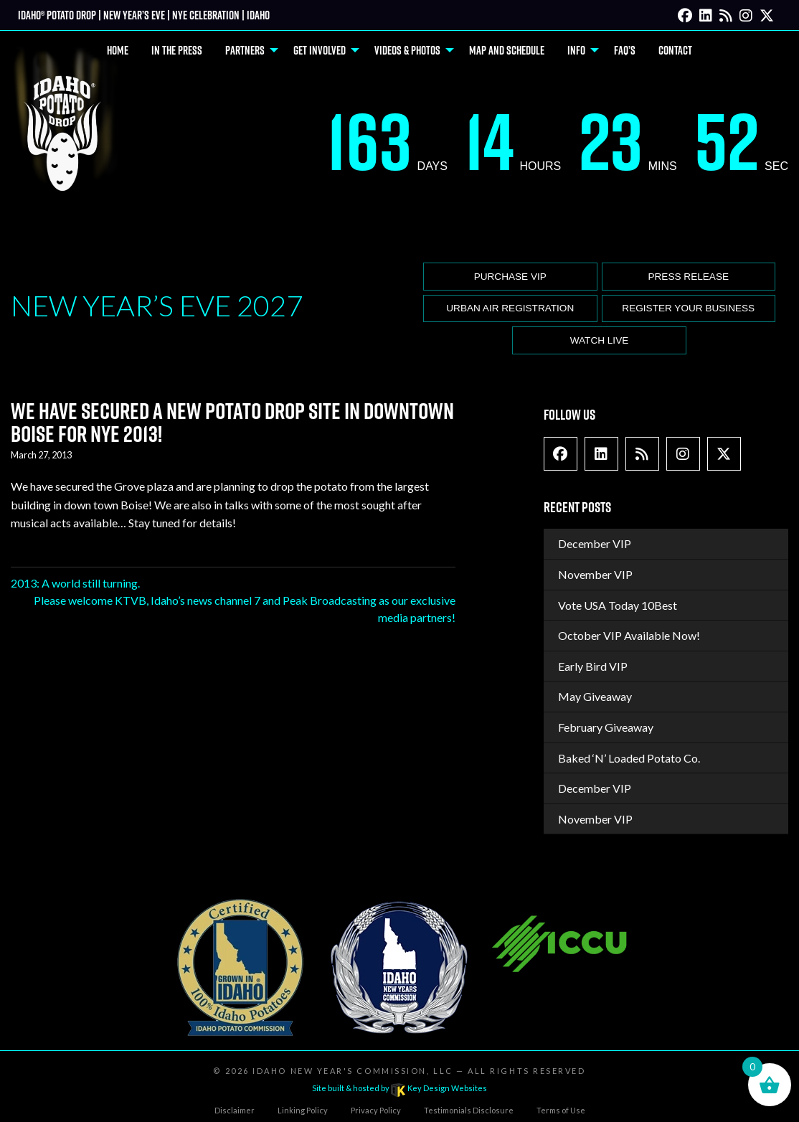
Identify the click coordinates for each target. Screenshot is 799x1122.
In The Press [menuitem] (176, 50)
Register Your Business (688, 308)
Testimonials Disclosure (469, 1110)
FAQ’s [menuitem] (624, 50)
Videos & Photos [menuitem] (407, 50)
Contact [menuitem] (675, 50)
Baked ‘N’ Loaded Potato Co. (629, 758)
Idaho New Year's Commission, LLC (352, 1070)
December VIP (594, 543)
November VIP (595, 574)
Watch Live (599, 340)
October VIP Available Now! (629, 635)
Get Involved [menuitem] (319, 50)
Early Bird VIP (593, 666)
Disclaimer (234, 1110)
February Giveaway (605, 727)
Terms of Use (560, 1110)
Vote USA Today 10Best (617, 605)
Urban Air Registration (510, 308)
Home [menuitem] (117, 50)
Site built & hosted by (399, 1088)
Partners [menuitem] (245, 50)
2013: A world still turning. (75, 583)
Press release (688, 276)
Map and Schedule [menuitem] (506, 50)
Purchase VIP (510, 276)
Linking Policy (303, 1110)
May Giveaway (595, 696)
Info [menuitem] (576, 50)
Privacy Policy (376, 1110)
